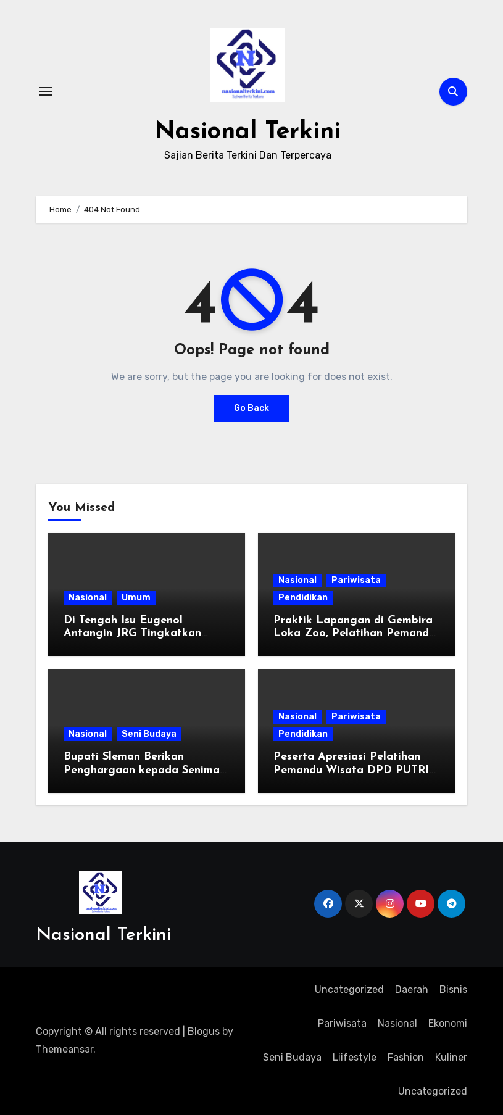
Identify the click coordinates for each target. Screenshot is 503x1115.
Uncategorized (349, 989)
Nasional (88, 597)
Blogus (204, 1031)
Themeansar (64, 1049)
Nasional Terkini (247, 132)
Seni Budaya (149, 734)
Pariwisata (356, 580)
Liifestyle (354, 1057)
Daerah (411, 989)
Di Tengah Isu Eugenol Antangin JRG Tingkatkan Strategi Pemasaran (132, 634)
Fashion (406, 1057)
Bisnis (453, 989)
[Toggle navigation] (46, 91)
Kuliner (451, 1057)
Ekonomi (447, 1023)
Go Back (251, 408)
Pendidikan (303, 597)
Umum (136, 597)
